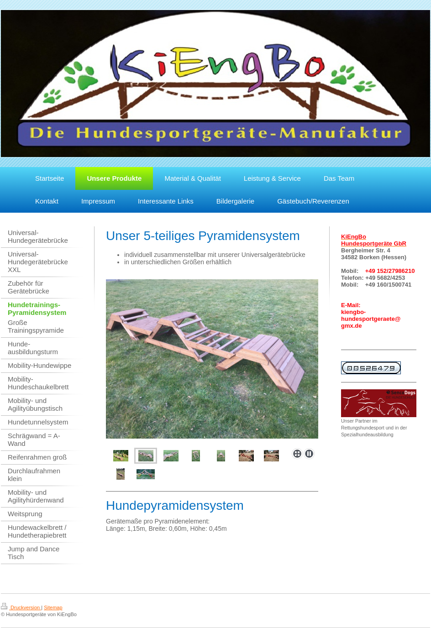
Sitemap (53, 607)
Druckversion (21, 607)
